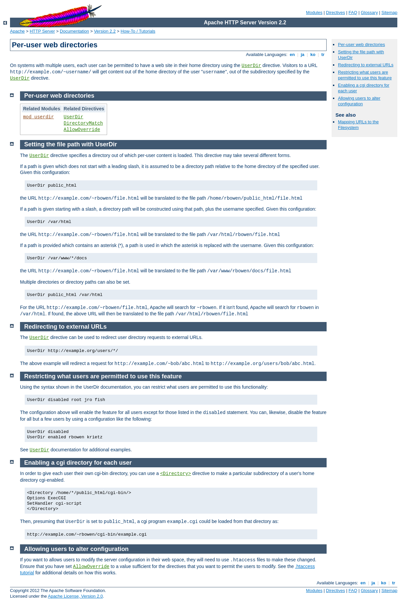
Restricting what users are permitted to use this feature (365, 75)
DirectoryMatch (83, 123)
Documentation (74, 31)
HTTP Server (42, 31)
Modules (314, 12)
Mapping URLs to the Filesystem (358, 124)
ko (313, 54)
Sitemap (389, 12)
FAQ (353, 12)
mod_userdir (38, 117)
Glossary (369, 12)
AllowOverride (82, 129)
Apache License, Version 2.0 (75, 596)
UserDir (251, 65)
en (292, 54)
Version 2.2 (105, 31)
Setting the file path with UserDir (70, 144)
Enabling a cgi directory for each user (78, 462)
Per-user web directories (361, 44)
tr (323, 54)
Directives (335, 12)
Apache (17, 31)
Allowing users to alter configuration (359, 101)
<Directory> (175, 473)
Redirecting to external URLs (365, 64)
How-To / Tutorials (138, 31)
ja (303, 54)
